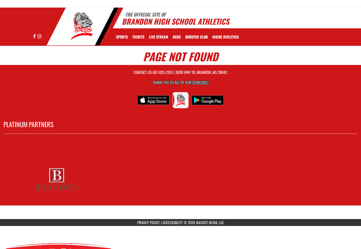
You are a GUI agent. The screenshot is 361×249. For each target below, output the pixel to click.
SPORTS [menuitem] (122, 37)
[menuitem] (138, 36)
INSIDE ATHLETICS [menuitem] (225, 37)
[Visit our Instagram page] (39, 36)
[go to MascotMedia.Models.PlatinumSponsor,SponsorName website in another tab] (180, 179)
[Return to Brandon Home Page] (80, 26)
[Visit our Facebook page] (34, 36)
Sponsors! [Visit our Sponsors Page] (200, 82)
